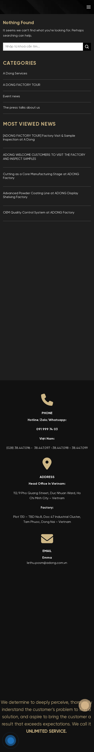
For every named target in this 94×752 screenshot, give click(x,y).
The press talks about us (21, 107)
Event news (11, 96)
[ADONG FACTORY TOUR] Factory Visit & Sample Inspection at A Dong (39, 137)
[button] (88, 7)
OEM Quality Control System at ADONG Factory (38, 212)
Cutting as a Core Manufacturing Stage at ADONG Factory (41, 176)
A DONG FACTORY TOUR (21, 85)
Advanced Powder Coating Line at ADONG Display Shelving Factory (40, 195)
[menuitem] (63, 7)
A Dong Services (15, 73)
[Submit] (87, 47)
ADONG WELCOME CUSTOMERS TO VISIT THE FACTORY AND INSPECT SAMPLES (44, 156)
